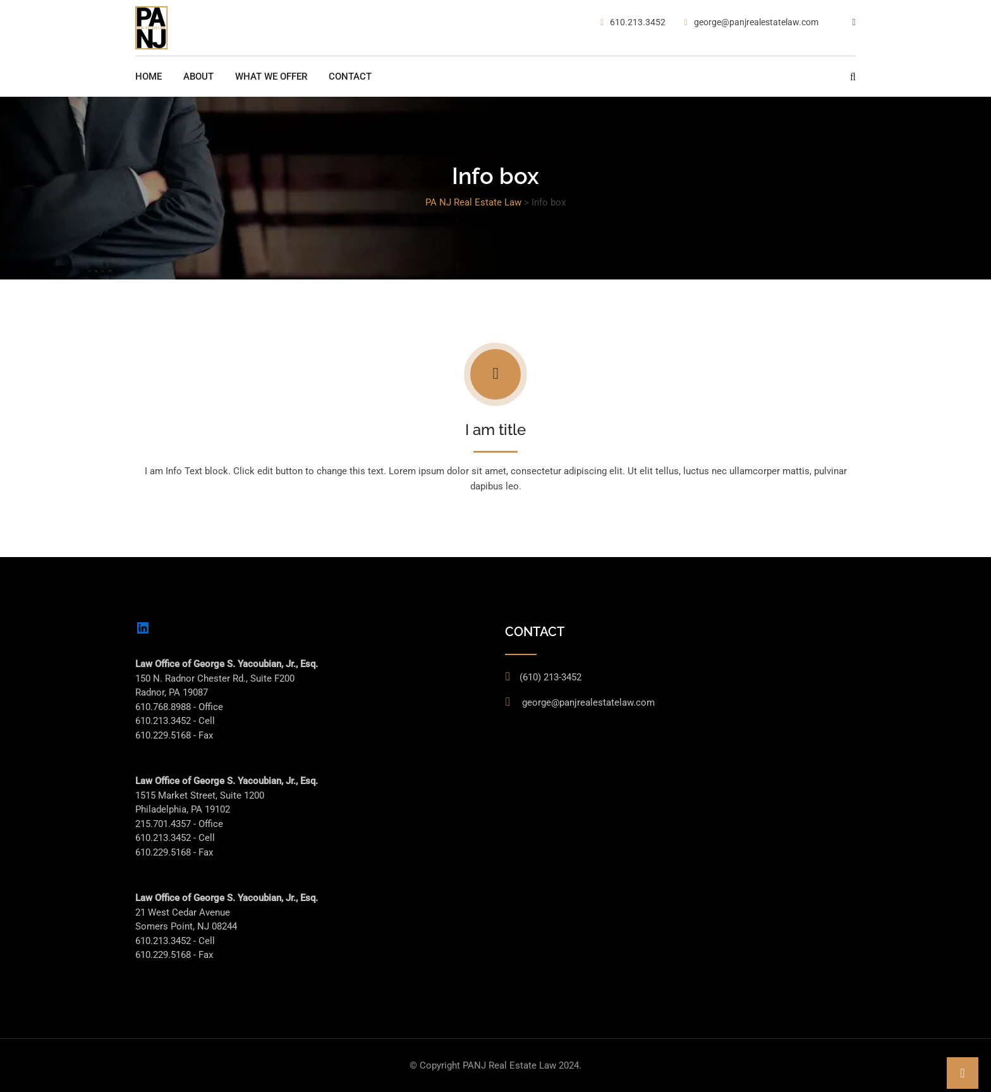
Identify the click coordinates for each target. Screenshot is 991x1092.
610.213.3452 (638, 22)
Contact (350, 76)
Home (148, 76)
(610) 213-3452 (550, 677)
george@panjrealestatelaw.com (756, 22)
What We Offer (271, 76)
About (198, 76)
